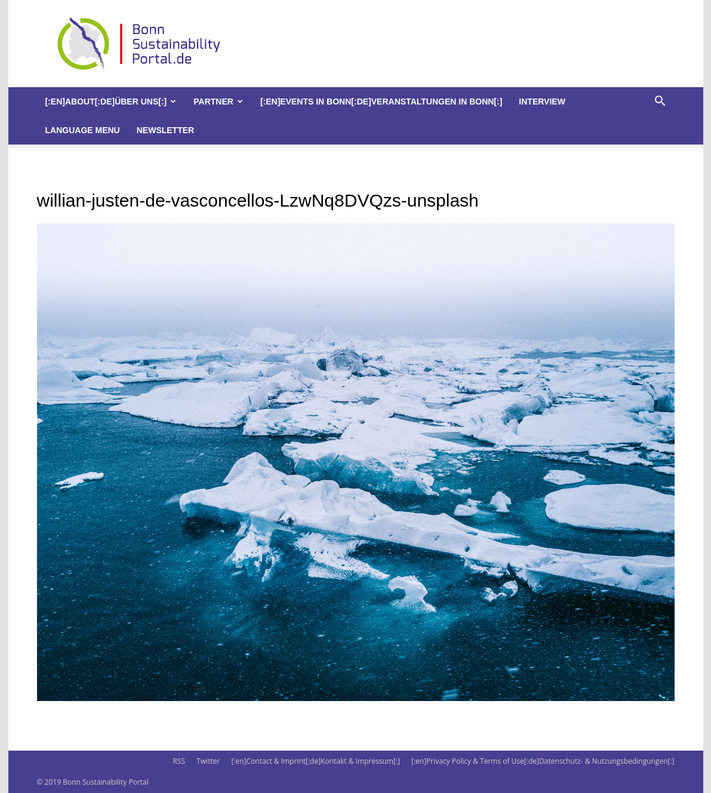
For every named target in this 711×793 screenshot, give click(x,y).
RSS (179, 761)
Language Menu (82, 130)
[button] (660, 102)
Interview (542, 101)
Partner (218, 101)
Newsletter (165, 130)
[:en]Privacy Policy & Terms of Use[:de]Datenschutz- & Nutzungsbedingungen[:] (542, 761)
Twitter (208, 761)
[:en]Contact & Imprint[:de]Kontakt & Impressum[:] (315, 761)
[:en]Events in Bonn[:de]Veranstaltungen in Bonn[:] (381, 101)
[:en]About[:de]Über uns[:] (111, 101)
